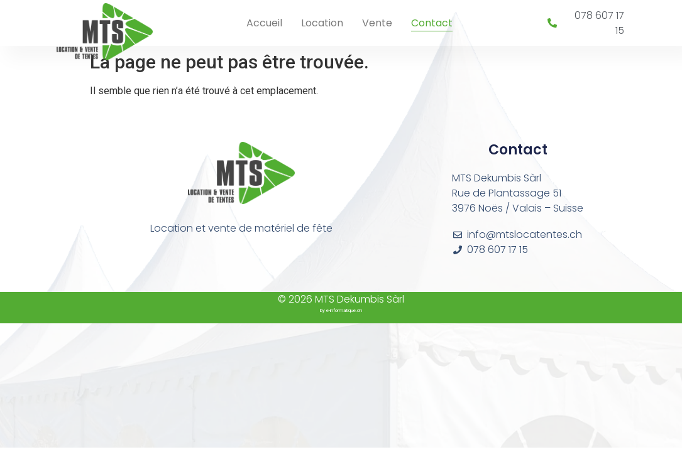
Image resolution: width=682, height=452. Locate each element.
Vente (377, 23)
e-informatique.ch (344, 310)
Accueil (264, 23)
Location (322, 23)
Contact (432, 23)
